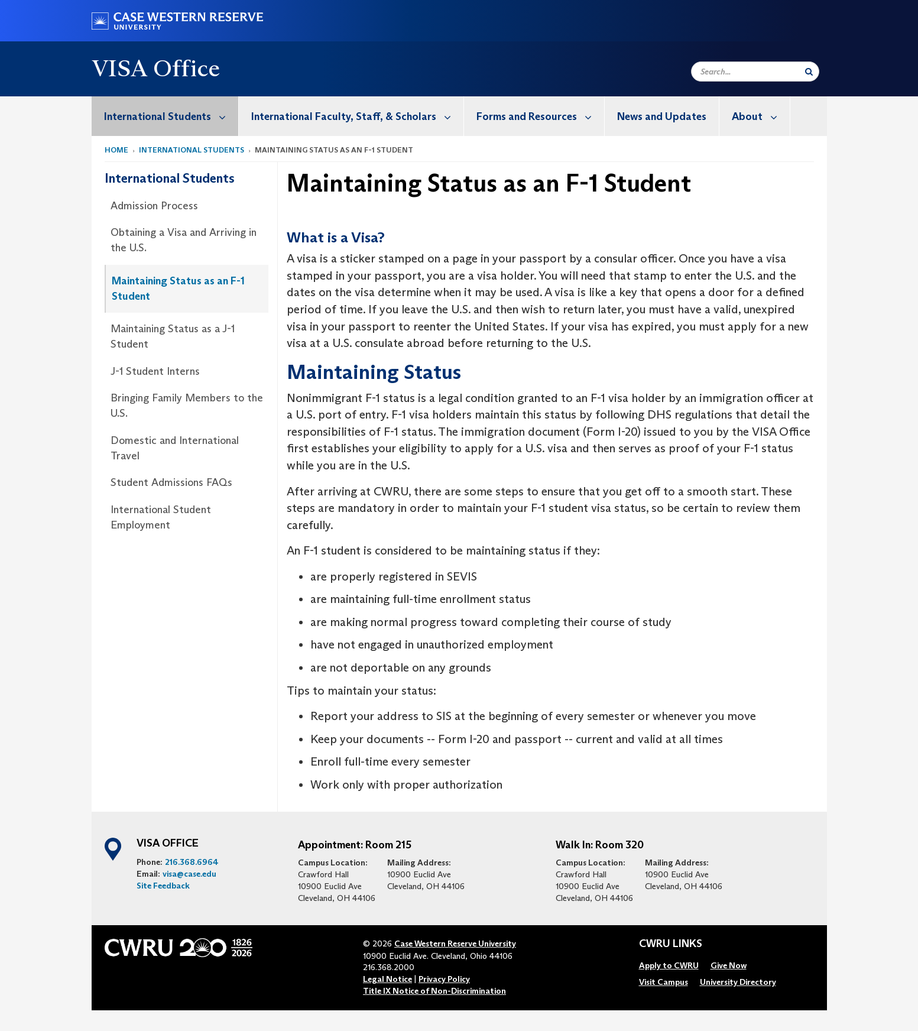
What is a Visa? (336, 238)
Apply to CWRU (669, 965)
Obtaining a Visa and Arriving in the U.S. (184, 240)
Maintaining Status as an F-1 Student (178, 288)
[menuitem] (165, 116)
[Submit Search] (809, 71)
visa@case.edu (189, 873)
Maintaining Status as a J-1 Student (173, 336)
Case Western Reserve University (455, 943)
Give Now (729, 965)
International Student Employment (161, 517)
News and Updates (661, 116)
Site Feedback (163, 885)
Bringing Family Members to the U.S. (187, 405)
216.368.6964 (192, 862)
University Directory (738, 982)
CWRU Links (670, 944)
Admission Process (154, 205)
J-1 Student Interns (155, 371)
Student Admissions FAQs (171, 482)
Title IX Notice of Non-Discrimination (434, 990)
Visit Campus (663, 982)
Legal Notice (387, 979)
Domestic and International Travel (175, 448)
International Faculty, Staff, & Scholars (357, 116)
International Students (171, 116)
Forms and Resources (540, 116)
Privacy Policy (444, 979)
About (761, 116)
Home (116, 149)
